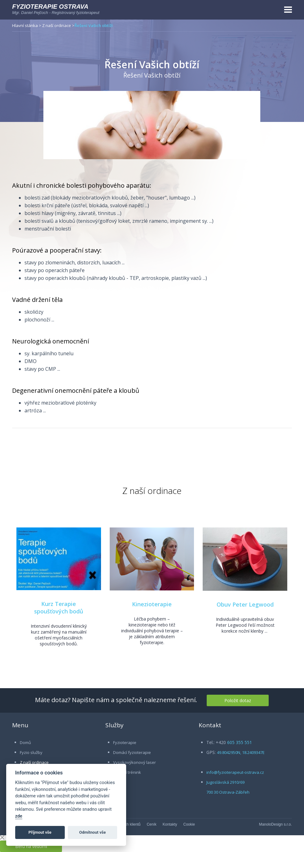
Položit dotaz (237, 700)
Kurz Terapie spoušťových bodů (58, 607)
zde (18, 816)
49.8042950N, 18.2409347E (241, 752)
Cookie (189, 824)
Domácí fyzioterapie (132, 752)
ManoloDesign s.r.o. (275, 824)
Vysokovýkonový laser (134, 762)
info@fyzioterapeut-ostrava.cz (235, 772)
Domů (25, 742)
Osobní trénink (127, 772)
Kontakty (170, 824)
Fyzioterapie (124, 742)
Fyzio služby (31, 752)
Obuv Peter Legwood (245, 604)
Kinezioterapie (152, 604)
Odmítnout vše (92, 832)
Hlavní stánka (25, 25)
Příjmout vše (40, 832)
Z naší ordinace (56, 25)
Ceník (151, 824)
